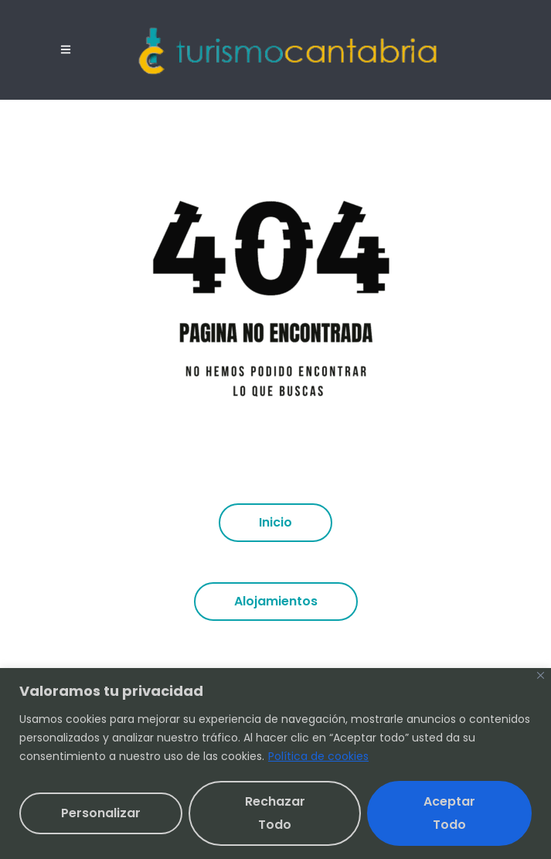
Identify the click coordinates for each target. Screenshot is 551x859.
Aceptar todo (449, 813)
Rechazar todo (275, 813)
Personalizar (101, 813)
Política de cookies (318, 756)
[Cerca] (540, 675)
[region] (275, 763)
